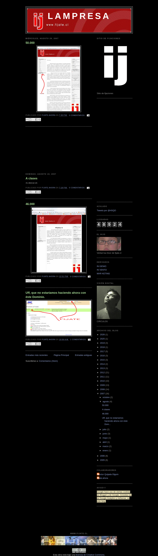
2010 (102, 381)
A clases (31, 178)
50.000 (30, 42)
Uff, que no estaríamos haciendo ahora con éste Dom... (114, 421)
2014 (102, 364)
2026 (102, 334)
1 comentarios (78, 339)
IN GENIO (101, 266)
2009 (102, 385)
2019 (102, 343)
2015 (102, 360)
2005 (102, 460)
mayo (105, 438)
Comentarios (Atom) (48, 361)
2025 (102, 339)
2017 (102, 351)
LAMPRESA (79, 16)
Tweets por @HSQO (106, 210)
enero (106, 450)
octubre (106, 397)
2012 (102, 372)
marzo (106, 446)
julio (105, 429)
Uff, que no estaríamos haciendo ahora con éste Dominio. (56, 294)
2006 (102, 456)
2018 (102, 347)
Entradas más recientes (37, 355)
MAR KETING (103, 273)
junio (105, 433)
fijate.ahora (49, 115)
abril (105, 442)
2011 (102, 376)
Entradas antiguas (83, 355)
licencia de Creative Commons (90, 555)
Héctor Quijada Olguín (108, 474)
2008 (102, 389)
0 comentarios (77, 115)
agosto (106, 401)
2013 (102, 368)
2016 (102, 355)
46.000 (30, 204)
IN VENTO (102, 270)
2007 (102, 393)
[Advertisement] (46, 150)
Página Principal (61, 355)
